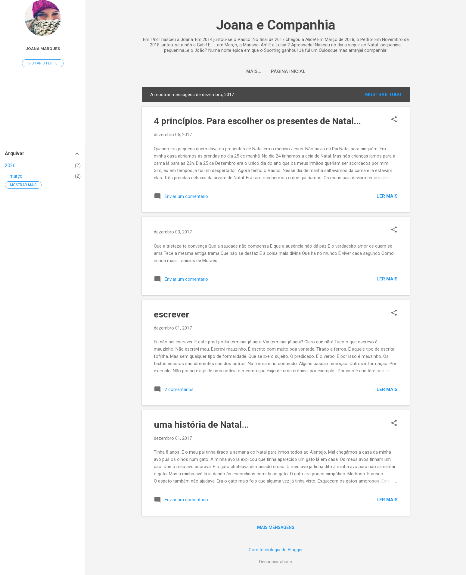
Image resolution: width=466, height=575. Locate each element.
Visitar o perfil (42, 63)
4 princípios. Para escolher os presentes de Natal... (257, 121)
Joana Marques (43, 48)
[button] (394, 120)
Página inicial (276, 71)
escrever (171, 314)
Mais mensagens (275, 527)
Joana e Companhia (275, 25)
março (16, 176)
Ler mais (387, 196)
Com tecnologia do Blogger (276, 549)
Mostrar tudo (383, 94)
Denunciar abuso (275, 561)
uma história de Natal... (201, 424)
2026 (10, 165)
